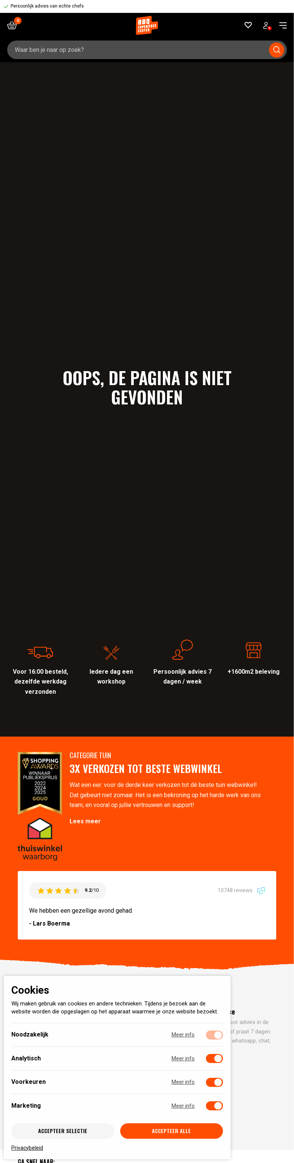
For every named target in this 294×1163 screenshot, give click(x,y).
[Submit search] (276, 50)
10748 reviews (241, 890)
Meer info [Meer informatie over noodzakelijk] (183, 1035)
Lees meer (85, 821)
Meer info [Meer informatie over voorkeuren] (183, 1082)
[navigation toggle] (280, 25)
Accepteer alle (171, 1131)
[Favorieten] (248, 25)
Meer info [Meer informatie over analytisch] (183, 1058)
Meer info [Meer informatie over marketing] (183, 1106)
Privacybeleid (27, 1147)
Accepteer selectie (62, 1131)
